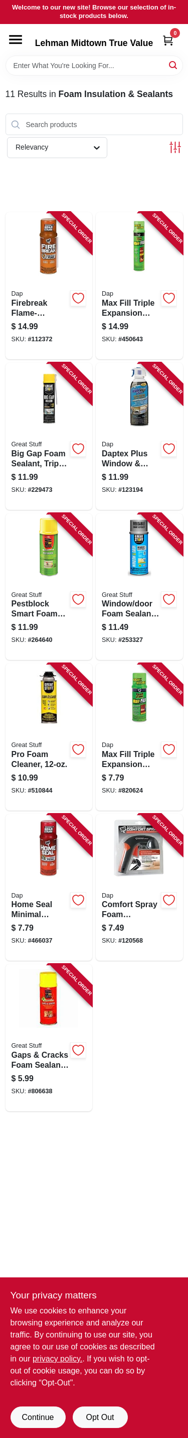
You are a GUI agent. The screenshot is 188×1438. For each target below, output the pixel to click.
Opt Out (100, 1417)
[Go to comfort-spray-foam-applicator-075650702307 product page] (139, 887)
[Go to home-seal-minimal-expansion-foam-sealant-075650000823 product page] (49, 887)
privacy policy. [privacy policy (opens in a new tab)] (57, 1358)
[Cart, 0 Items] (168, 40)
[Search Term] (94, 66)
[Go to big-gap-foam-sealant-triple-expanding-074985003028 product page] (49, 436)
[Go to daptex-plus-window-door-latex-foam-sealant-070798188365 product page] (139, 436)
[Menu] (15, 39)
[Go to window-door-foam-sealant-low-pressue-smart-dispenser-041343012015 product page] (139, 586)
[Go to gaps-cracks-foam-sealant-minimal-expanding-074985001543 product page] (49, 1037)
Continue (38, 1417)
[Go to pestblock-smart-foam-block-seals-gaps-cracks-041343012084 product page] (49, 586)
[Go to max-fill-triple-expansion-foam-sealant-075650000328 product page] (139, 285)
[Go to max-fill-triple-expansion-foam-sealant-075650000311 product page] (139, 737)
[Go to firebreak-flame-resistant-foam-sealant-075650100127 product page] (49, 285)
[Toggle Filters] (175, 147)
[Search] (173, 65)
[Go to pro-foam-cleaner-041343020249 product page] (49, 737)
